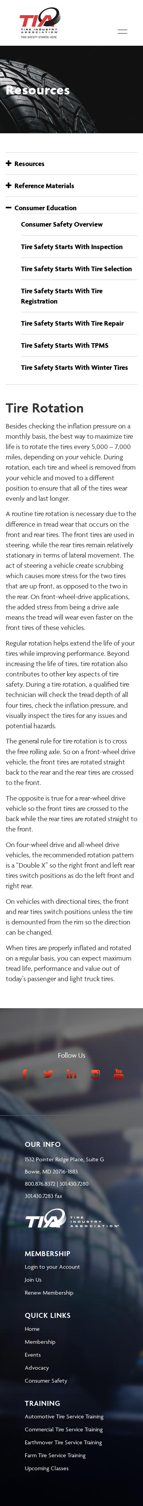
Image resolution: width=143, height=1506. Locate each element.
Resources (25, 163)
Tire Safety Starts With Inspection (72, 246)
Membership (40, 1341)
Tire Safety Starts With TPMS (65, 345)
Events (33, 1354)
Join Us (33, 1279)
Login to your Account (52, 1266)
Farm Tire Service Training (55, 1455)
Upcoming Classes (47, 1468)
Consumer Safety (46, 1380)
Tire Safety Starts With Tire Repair (72, 323)
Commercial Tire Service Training (64, 1429)
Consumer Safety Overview (62, 224)
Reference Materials (40, 185)
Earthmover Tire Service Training (63, 1442)
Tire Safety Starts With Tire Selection (76, 268)
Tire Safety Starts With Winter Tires (74, 367)
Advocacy (37, 1367)
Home (32, 1328)
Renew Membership (49, 1292)
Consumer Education (41, 207)
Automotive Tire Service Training (64, 1416)
